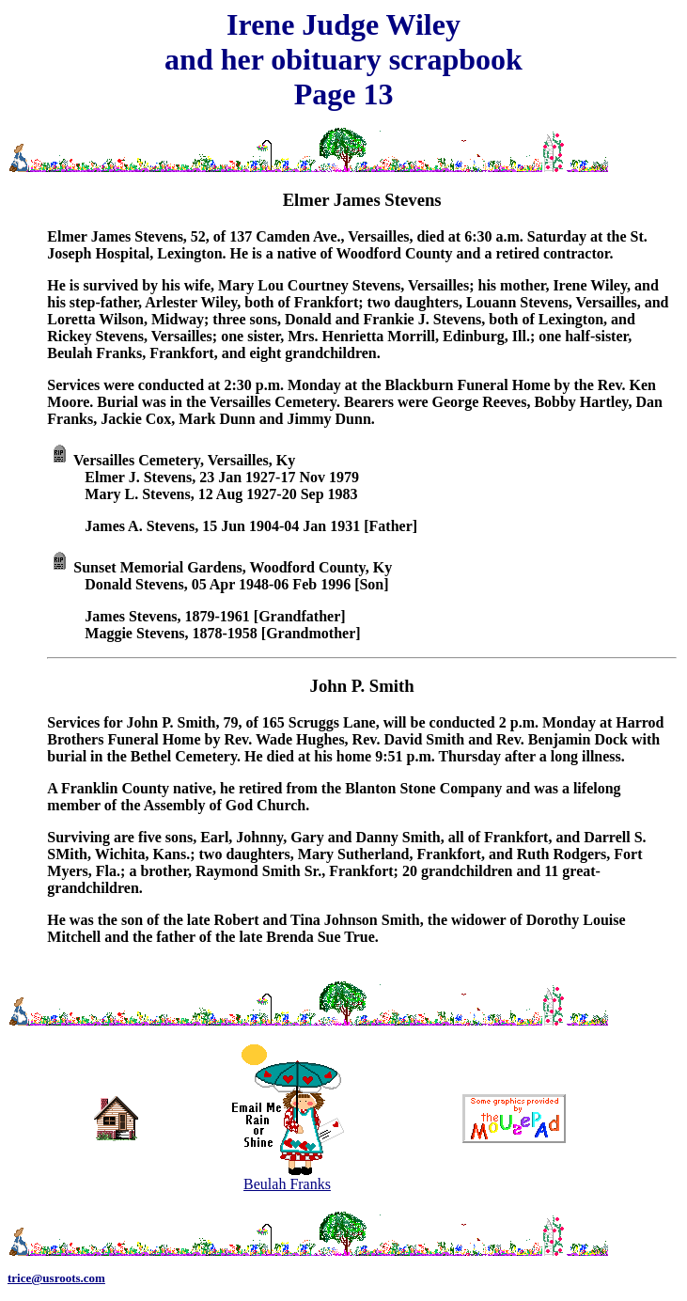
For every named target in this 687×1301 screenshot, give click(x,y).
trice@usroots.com (56, 1278)
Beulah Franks (287, 1177)
